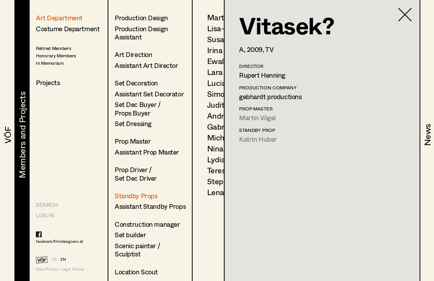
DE (54, 259)
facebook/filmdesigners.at (59, 241)
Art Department (59, 17)
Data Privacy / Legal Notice (60, 269)
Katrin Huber (258, 139)
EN (63, 259)
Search (47, 205)
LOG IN (45, 215)
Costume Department (67, 28)
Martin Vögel (257, 117)
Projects (48, 82)
